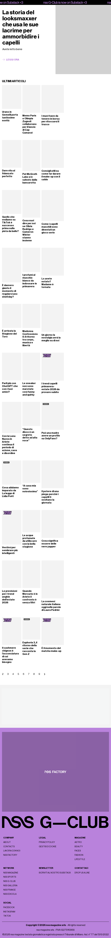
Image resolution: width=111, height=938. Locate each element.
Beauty (79, 846)
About (7, 842)
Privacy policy (47, 842)
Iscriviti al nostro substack (55, 873)
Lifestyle (80, 859)
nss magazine (10, 873)
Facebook (9, 907)
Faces (78, 851)
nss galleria (10, 885)
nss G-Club (9, 881)
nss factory (10, 855)
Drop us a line (82, 873)
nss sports (9, 877)
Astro (78, 842)
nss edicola (9, 894)
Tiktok (7, 916)
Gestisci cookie (47, 846)
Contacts (9, 846)
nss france (9, 890)
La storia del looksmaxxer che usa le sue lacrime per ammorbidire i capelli (20, 27)
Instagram (9, 912)
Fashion (79, 855)
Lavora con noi (11, 851)
